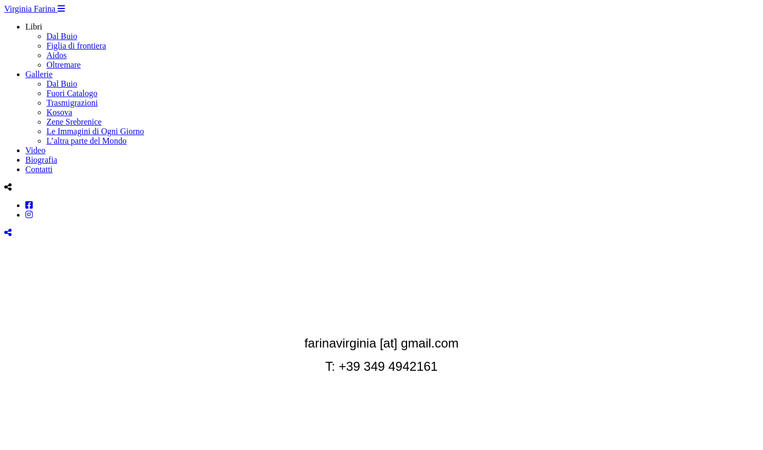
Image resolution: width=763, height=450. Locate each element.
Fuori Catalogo (71, 93)
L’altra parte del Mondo (86, 140)
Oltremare (63, 64)
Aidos (56, 55)
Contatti (39, 169)
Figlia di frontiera (76, 45)
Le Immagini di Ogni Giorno (95, 131)
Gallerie (39, 74)
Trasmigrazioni (72, 102)
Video (35, 150)
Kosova (59, 112)
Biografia (41, 159)
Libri (33, 26)
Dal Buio (61, 36)
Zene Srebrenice (73, 121)
